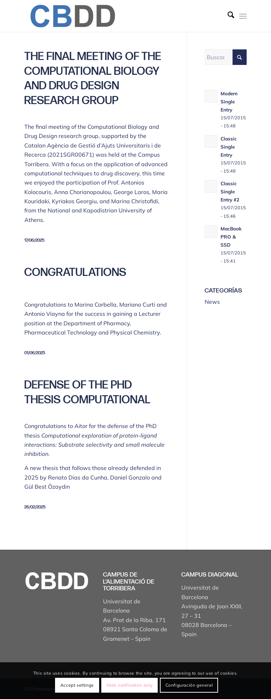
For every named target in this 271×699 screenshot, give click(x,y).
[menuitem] (227, 16)
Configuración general (189, 685)
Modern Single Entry (229, 101)
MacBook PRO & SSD (231, 236)
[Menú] (243, 15)
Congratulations (75, 272)
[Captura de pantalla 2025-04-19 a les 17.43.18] (72, 16)
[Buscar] (227, 16)
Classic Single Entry (229, 146)
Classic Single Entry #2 (230, 191)
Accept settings (77, 685)
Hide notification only (129, 685)
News (212, 301)
